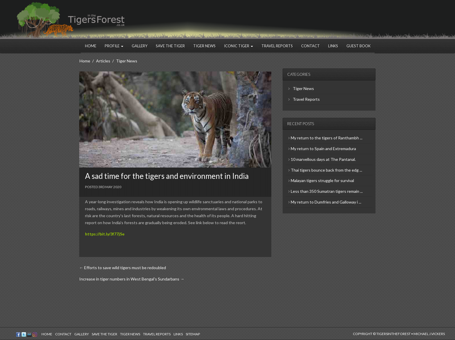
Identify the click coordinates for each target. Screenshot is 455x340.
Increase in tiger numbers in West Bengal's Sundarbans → (131, 278)
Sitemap (193, 334)
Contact (310, 46)
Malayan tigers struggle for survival (322, 180)
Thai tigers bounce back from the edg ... (326, 170)
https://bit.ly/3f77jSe (104, 233)
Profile (114, 46)
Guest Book (358, 46)
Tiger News (204, 46)
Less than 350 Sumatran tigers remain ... (327, 191)
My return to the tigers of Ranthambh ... (326, 137)
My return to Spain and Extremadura (323, 148)
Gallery (139, 46)
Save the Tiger (170, 46)
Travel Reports (277, 46)
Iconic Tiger (238, 46)
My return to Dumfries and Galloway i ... (326, 201)
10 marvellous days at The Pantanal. (323, 159)
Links (333, 46)
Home (90, 46)
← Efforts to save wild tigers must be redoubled (122, 267)
